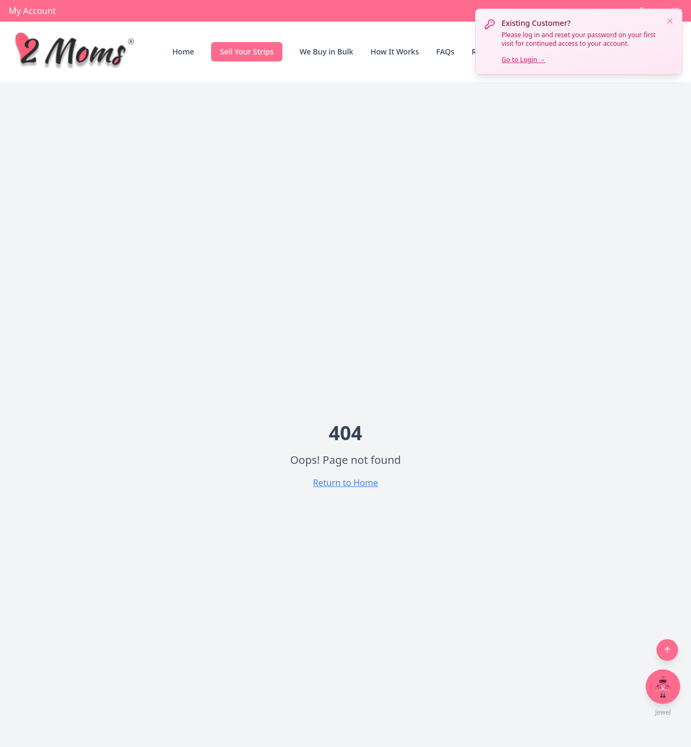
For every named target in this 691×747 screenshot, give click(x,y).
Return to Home (345, 483)
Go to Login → (523, 59)
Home (183, 51)
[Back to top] (667, 650)
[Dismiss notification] (670, 21)
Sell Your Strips (247, 51)
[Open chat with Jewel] (663, 686)
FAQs (445, 51)
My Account (32, 11)
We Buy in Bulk (326, 51)
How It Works (394, 51)
